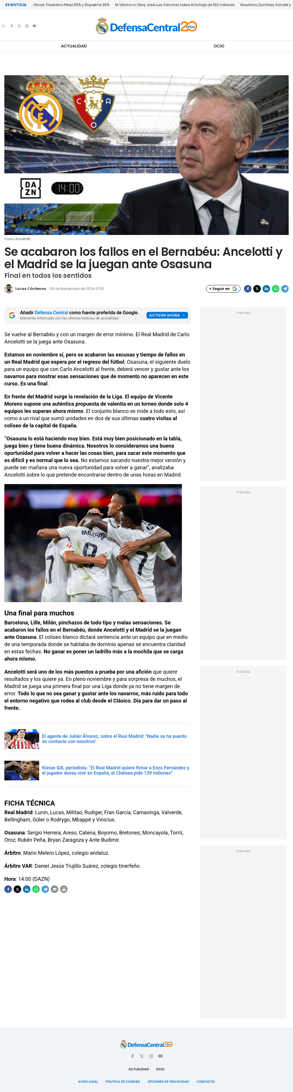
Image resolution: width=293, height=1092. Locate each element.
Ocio (219, 46)
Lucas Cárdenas (30, 288)
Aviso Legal (89, 1081)
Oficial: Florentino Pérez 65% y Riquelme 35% (71, 4)
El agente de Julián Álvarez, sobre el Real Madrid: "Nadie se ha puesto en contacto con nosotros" (114, 739)
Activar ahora (167, 315)
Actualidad (74, 46)
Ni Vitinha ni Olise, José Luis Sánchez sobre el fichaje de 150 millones (175, 4)
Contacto (205, 1081)
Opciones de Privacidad (168, 1081)
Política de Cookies (123, 1081)
